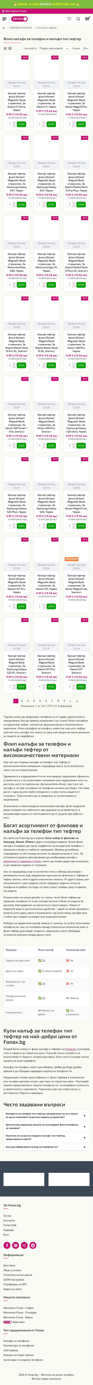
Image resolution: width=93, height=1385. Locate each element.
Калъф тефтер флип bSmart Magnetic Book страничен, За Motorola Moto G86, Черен (17, 262)
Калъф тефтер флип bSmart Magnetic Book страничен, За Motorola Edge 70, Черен (46, 262)
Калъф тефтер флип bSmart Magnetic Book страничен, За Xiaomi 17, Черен (46, 100)
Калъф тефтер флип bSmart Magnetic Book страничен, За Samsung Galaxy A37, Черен (46, 182)
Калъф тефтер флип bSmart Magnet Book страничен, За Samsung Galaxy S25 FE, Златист (17, 664)
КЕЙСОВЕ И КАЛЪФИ (21, 27)
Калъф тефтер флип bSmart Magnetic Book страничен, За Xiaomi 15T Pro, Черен (17, 584)
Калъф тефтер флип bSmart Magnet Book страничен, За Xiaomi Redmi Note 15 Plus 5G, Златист (76, 262)
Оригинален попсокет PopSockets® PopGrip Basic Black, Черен (29, 1175)
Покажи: (76, 48)
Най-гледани (42, 1166)
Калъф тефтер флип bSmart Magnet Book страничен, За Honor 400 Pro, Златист (46, 423)
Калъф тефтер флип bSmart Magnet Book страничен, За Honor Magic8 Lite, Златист (76, 584)
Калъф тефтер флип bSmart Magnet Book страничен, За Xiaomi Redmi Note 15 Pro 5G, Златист (16, 343)
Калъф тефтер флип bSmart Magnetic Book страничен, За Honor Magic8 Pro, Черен (76, 102)
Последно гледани (16, 1166)
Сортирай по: (30, 48)
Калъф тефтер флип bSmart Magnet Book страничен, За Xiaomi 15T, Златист (76, 664)
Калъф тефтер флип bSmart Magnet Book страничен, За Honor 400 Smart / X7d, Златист (17, 423)
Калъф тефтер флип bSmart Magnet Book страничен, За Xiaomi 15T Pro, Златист (46, 664)
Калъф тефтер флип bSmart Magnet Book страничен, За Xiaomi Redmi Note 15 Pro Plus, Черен (76, 182)
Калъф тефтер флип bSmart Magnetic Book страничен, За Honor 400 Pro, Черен (76, 343)
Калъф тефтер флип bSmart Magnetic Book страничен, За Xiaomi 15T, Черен (46, 582)
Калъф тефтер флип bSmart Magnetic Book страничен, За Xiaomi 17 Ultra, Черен (16, 102)
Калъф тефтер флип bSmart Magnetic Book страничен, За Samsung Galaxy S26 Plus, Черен (17, 503)
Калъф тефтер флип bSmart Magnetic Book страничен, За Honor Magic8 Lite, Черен (76, 503)
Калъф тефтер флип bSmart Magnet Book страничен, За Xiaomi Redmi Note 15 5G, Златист (46, 343)
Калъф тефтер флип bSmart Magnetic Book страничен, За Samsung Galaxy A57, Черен (17, 182)
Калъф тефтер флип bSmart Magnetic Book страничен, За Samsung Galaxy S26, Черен (46, 503)
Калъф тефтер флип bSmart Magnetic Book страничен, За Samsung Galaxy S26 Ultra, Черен (76, 423)
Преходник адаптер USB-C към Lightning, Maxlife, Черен (74, 1175)
